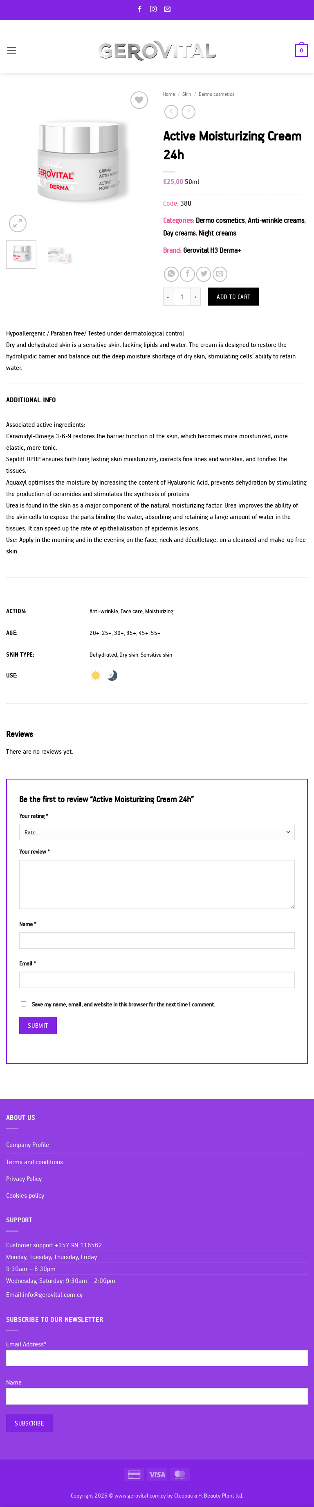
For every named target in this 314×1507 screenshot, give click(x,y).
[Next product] (171, 112)
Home (169, 94)
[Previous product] (188, 112)
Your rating (33, 816)
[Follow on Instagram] (155, 9)
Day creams (179, 233)
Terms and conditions (34, 1162)
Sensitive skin (156, 654)
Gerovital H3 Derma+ (212, 250)
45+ (143, 633)
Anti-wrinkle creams (276, 220)
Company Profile (27, 1144)
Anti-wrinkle (104, 611)
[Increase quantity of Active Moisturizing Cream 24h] (196, 297)
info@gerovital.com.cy (53, 1294)
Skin (186, 94)
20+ (94, 633)
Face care (132, 611)
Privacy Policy (24, 1178)
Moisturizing (159, 611)
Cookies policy (25, 1195)
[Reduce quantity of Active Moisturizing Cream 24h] (168, 297)
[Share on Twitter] (203, 274)
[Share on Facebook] (187, 274)
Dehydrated (103, 654)
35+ (131, 633)
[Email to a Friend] (220, 274)
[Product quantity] (182, 297)
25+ (107, 633)
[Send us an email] (169, 9)
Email (27, 963)
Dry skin (128, 654)
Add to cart (234, 296)
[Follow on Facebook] (141, 9)
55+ (156, 633)
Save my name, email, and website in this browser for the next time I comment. (123, 1004)
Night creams (217, 233)
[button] (11, 50)
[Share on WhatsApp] (171, 274)
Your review (34, 851)
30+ (119, 633)
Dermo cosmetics (216, 94)
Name (27, 924)
